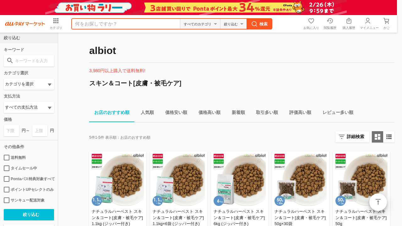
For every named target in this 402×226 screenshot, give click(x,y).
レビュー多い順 (335, 113)
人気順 (145, 113)
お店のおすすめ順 (109, 113)
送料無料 (15, 157)
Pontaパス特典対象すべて (29, 179)
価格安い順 (173, 113)
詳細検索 (355, 136)
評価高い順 (297, 113)
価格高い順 (206, 113)
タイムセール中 (20, 168)
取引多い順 (264, 113)
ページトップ (378, 202)
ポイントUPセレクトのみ (29, 189)
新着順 (236, 113)
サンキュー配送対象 (24, 200)
